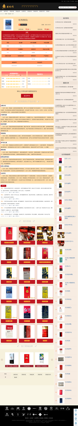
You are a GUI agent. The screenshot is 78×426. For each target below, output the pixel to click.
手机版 (68, 1)
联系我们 (46, 418)
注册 (64, 1)
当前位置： (2, 13)
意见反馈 (51, 418)
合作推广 (32, 418)
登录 (62, 1)
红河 (12, 13)
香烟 (5, 373)
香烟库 (47, 11)
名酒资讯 (24, 11)
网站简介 (27, 418)
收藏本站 (76, 1)
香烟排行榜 (42, 11)
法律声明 (36, 418)
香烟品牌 (18, 11)
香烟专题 (12, 11)
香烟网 (6, 13)
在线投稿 (72, 1)
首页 (1, 11)
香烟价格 (29, 11)
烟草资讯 (6, 11)
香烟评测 (35, 11)
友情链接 (41, 418)
